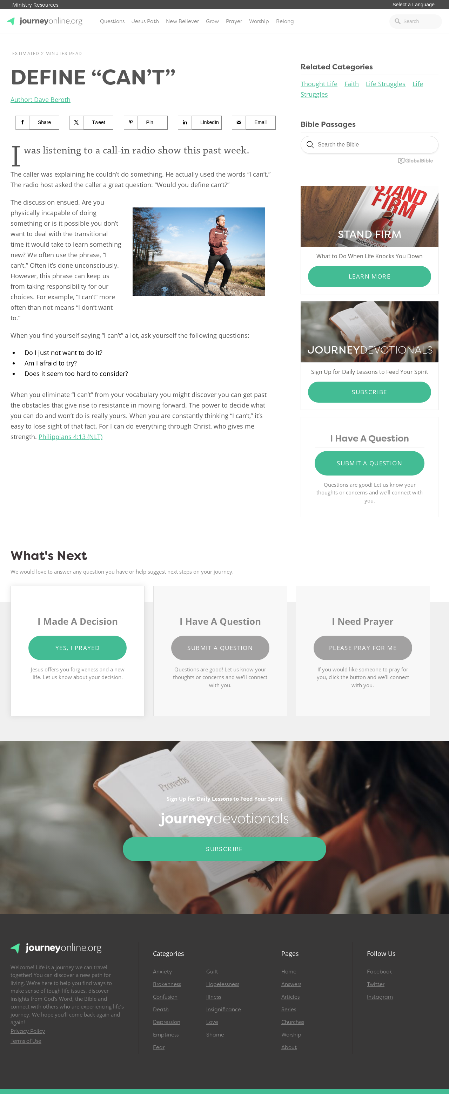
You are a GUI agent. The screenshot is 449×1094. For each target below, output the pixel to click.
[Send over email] (254, 123)
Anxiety (162, 971)
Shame (215, 1034)
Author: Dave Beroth (41, 99)
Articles (290, 996)
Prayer (234, 21)
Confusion (165, 996)
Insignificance (223, 1009)
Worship (259, 21)
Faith (351, 84)
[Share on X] (91, 123)
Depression (166, 1022)
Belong (285, 21)
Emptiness (166, 1034)
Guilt (212, 971)
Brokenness (167, 984)
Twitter (375, 984)
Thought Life (319, 84)
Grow (212, 21)
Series (288, 1009)
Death (161, 1009)
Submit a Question (369, 463)
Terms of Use (26, 1041)
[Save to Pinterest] (146, 123)
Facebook (379, 971)
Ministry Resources (35, 5)
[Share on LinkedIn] (200, 123)
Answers (291, 984)
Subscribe (369, 392)
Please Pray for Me (363, 648)
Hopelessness (222, 984)
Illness (213, 996)
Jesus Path (145, 21)
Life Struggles (386, 84)
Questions (112, 21)
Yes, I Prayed (77, 648)
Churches (292, 1022)
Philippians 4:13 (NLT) (70, 436)
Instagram (380, 996)
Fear (159, 1047)
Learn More (369, 276)
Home (288, 971)
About (289, 1047)
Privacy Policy (28, 1031)
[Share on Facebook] (37, 123)
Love (212, 1022)
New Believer (182, 21)
